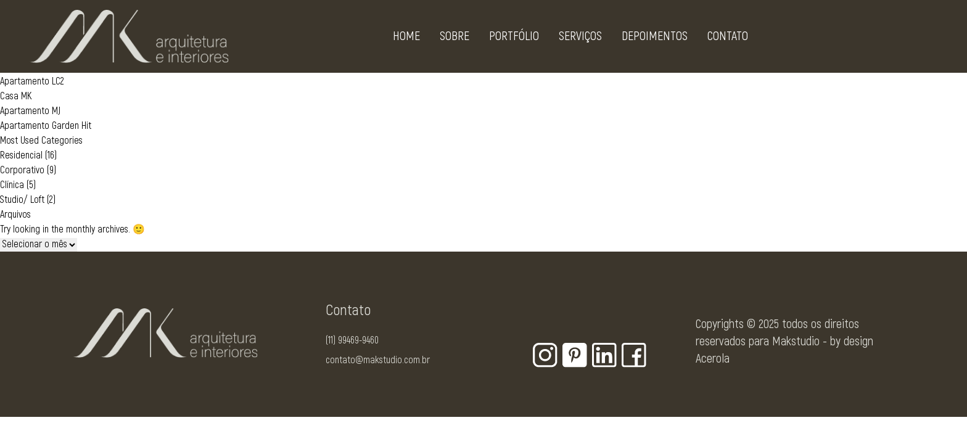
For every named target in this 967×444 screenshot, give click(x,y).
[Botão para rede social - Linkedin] (604, 355)
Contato (727, 38)
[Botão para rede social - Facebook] (634, 355)
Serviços (580, 38)
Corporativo (22, 170)
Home (406, 38)
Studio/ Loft (22, 200)
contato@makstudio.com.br (378, 360)
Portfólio (514, 38)
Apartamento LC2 (32, 81)
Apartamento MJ (30, 111)
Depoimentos (655, 38)
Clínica (12, 185)
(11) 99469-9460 (352, 340)
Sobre (454, 38)
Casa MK (15, 96)
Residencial (21, 155)
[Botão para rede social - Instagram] (545, 355)
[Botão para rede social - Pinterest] (574, 355)
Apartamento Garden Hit (45, 126)
